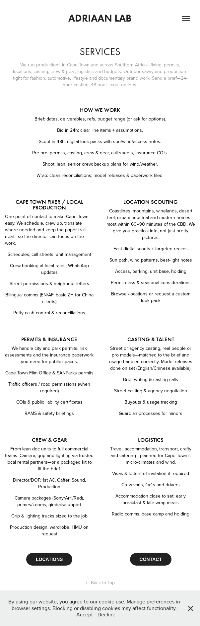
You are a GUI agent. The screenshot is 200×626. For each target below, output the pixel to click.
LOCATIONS (49, 559)
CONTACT (151, 559)
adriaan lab (100, 18)
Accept (84, 614)
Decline (106, 614)
